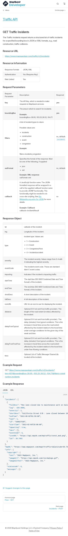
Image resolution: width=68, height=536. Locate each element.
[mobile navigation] (64, 4)
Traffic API (10, 19)
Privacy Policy (56, 528)
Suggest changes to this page (16, 488)
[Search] (57, 4)
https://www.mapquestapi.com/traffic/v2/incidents (27, 56)
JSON (5, 390)
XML (12, 390)
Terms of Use (34, 531)
